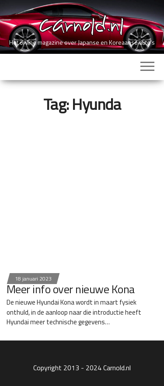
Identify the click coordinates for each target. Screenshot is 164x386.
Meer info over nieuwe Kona (70, 289)
